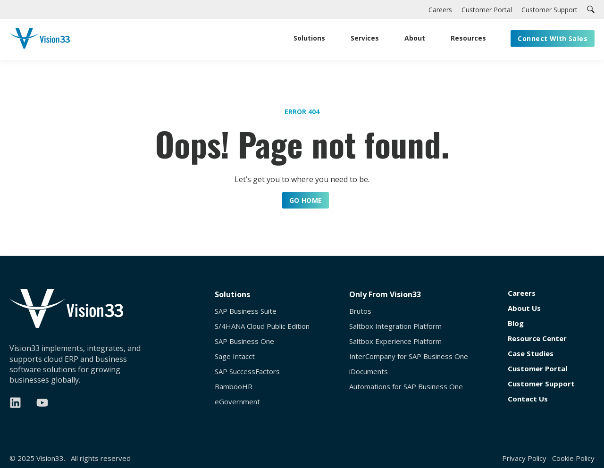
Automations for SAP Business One (406, 387)
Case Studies (531, 354)
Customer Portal (537, 369)
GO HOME (305, 200)
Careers (522, 293)
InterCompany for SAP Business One (408, 356)
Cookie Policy (573, 458)
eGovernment (237, 402)
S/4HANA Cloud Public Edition (262, 326)
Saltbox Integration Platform (395, 326)
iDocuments (368, 372)
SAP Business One (244, 341)
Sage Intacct (235, 356)
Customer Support (541, 384)
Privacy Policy (524, 458)
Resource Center (537, 338)
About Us (524, 308)
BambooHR (233, 387)
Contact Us (528, 399)
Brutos (360, 311)
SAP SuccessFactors (247, 372)
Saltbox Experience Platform (395, 341)
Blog (516, 323)
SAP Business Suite (246, 311)
